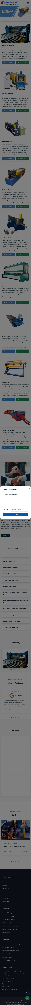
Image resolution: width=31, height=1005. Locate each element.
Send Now (15, 514)
